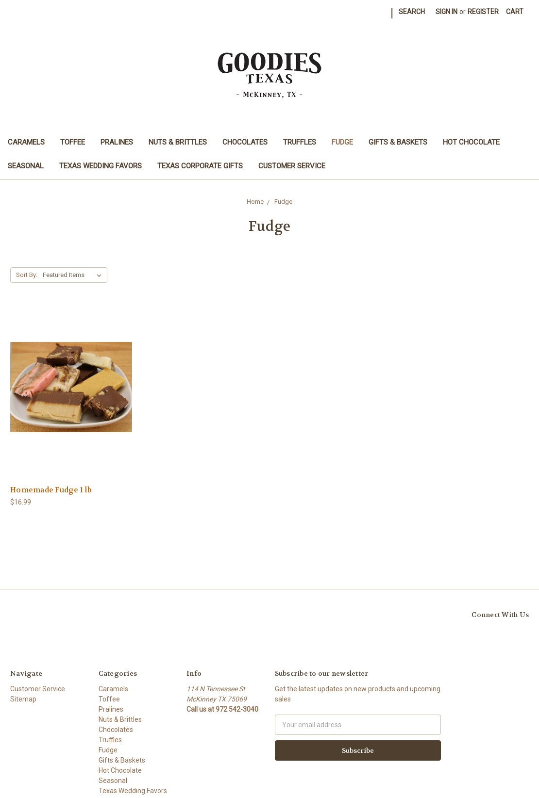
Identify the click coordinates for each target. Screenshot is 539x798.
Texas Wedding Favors (100, 166)
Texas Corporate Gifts (200, 166)
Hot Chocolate (471, 142)
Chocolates (245, 142)
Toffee (72, 142)
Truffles (299, 142)
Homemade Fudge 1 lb (51, 490)
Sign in (446, 12)
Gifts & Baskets (398, 142)
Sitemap (23, 699)
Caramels (26, 142)
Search (412, 12)
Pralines (117, 142)
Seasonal (26, 166)
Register (483, 12)
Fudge (342, 142)
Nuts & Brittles (178, 142)
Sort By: (26, 274)
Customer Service (291, 166)
